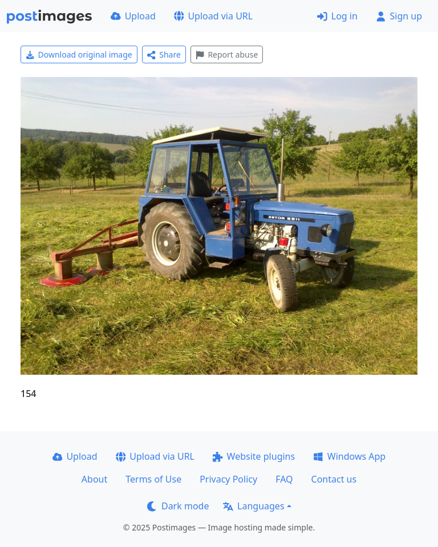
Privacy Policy (228, 479)
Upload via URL (213, 16)
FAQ (284, 479)
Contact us (334, 479)
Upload (133, 16)
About (94, 479)
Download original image (79, 54)
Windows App (349, 456)
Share (164, 54)
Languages (253, 506)
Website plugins (254, 456)
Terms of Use (153, 479)
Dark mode (178, 506)
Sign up (399, 16)
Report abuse (227, 54)
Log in (337, 16)
